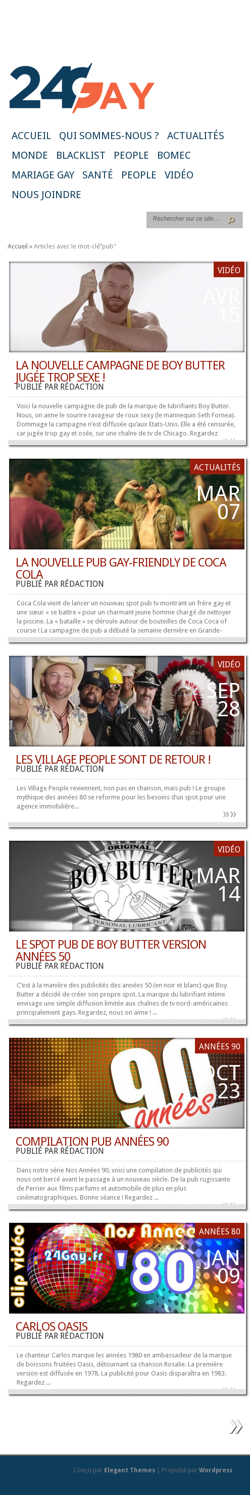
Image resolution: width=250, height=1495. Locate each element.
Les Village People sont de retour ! (113, 760)
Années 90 (219, 1046)
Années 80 (219, 1231)
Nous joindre (46, 195)
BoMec (174, 155)
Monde (30, 155)
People (131, 155)
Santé (97, 175)
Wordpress (215, 1470)
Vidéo (179, 175)
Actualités (195, 136)
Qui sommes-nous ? (109, 136)
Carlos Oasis (51, 1327)
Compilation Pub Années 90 (92, 1142)
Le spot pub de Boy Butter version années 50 (111, 951)
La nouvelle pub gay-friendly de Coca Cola (121, 568)
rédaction (82, 387)
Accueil (31, 136)
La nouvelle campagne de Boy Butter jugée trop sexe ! (120, 371)
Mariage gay (43, 175)
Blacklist (81, 155)
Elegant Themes (129, 1470)
